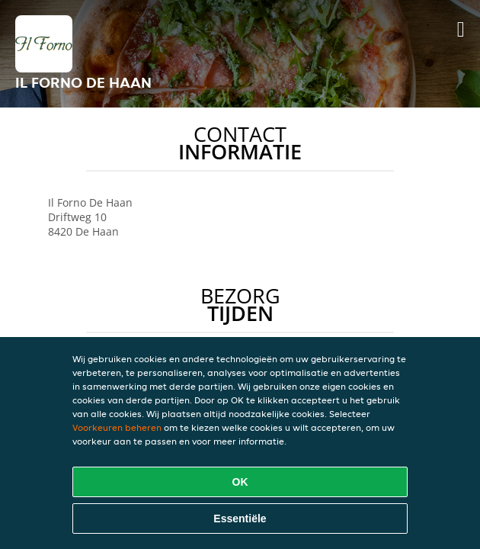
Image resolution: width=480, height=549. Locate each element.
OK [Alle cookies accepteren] (240, 482)
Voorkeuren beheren (117, 427)
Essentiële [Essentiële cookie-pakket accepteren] (239, 518)
